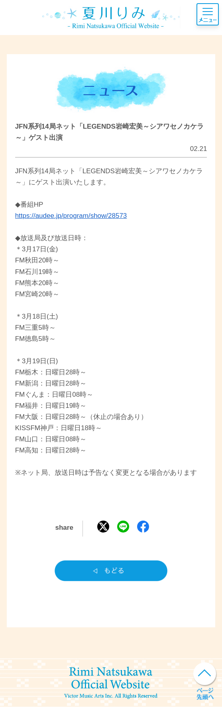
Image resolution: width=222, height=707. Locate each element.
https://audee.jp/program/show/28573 (71, 215)
